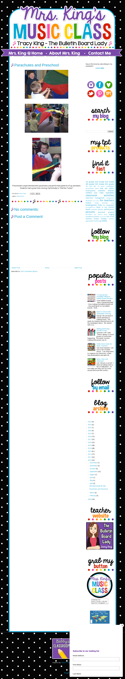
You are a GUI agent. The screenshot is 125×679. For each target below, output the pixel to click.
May (91, 480)
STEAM (111, 217)
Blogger (67, 674)
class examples (106, 192)
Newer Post (16, 268)
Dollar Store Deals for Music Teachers (104, 345)
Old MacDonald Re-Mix (97, 486)
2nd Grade (99, 181)
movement (110, 205)
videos (104, 220)
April (91, 483)
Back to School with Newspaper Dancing (104, 313)
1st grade (90, 181)
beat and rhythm (107, 188)
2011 (90, 457)
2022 (90, 425)
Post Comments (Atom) (29, 271)
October (93, 469)
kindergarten (91, 205)
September (94, 471)
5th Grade (99, 184)
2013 (90, 451)
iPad (112, 203)
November (94, 466)
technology (97, 221)
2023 (90, 422)
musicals (94, 209)
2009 (90, 499)
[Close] (122, 625)
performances (109, 209)
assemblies (110, 186)
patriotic (100, 209)
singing (111, 214)
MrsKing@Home (90, 207)
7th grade (101, 186)
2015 (90, 445)
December (94, 463)
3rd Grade (109, 181)
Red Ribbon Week (100, 214)
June (91, 477)
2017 (90, 439)
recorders (89, 214)
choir (95, 193)
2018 (90, 436)
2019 (90, 433)
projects (111, 212)
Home (47, 268)
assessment (90, 188)
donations (89, 201)
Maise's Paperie (66, 663)
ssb (108, 216)
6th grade (109, 184)
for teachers (107, 200)
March (92, 493)
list (104, 205)
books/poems (90, 191)
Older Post (78, 268)
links (100, 205)
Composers (110, 198)
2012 (90, 454)
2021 (90, 427)
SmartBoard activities (92, 217)
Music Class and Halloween (102, 360)
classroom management (95, 198)
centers (89, 192)
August (92, 475)
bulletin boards (106, 190)
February (93, 496)
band (96, 188)
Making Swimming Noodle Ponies (103, 330)
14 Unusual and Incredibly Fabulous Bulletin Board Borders (105, 297)
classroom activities (100, 195)
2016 (90, 442)
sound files (103, 216)
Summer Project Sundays (96, 219)
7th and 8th (91, 186)
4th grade (90, 184)
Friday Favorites (101, 203)
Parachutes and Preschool (98, 489)
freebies (88, 203)
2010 (90, 460)
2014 (90, 448)
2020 (90, 431)
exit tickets (96, 200)
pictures (90, 212)
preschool (20, 196)
